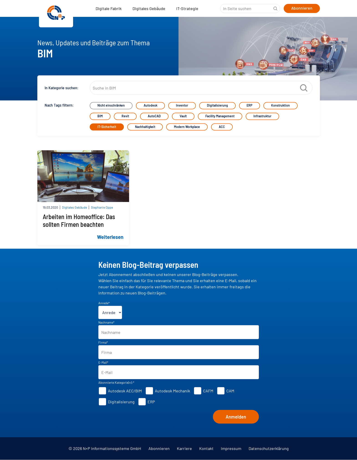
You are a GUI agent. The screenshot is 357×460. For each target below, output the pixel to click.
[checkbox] (178, 396)
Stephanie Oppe (102, 208)
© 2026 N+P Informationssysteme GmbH (105, 448)
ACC (222, 127)
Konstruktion (281, 106)
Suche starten (275, 8)
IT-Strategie (187, 8)
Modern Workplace (187, 127)
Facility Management (220, 116)
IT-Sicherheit (106, 127)
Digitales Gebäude (149, 8)
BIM (100, 116)
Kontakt (206, 448)
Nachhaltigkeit (145, 127)
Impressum (231, 448)
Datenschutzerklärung (269, 448)
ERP (250, 106)
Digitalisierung (217, 106)
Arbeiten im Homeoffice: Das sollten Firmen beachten (79, 220)
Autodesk (150, 106)
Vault (183, 116)
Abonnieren (159, 448)
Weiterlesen (110, 237)
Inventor (182, 106)
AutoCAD (154, 116)
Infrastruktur (263, 116)
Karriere (184, 448)
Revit (125, 116)
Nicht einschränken (111, 106)
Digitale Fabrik (109, 8)
